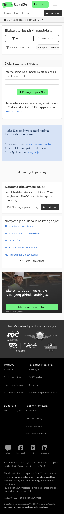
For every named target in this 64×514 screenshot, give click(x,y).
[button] (60, 4)
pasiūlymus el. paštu (38, 144)
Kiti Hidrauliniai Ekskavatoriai (21, 254)
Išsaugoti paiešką (32, 92)
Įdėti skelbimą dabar (32, 307)
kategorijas (33, 152)
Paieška (53, 13)
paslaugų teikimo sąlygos (36, 507)
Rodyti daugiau (32, 260)
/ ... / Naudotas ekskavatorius (22, 19)
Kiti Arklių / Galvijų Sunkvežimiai (23, 233)
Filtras (18, 38)
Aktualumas (46, 38)
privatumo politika (14, 111)
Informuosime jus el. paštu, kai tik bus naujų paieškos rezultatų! (30, 74)
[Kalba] (55, 4)
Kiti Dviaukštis (12, 240)
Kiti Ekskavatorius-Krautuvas (21, 247)
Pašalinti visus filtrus (20, 47)
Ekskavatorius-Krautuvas (19, 226)
